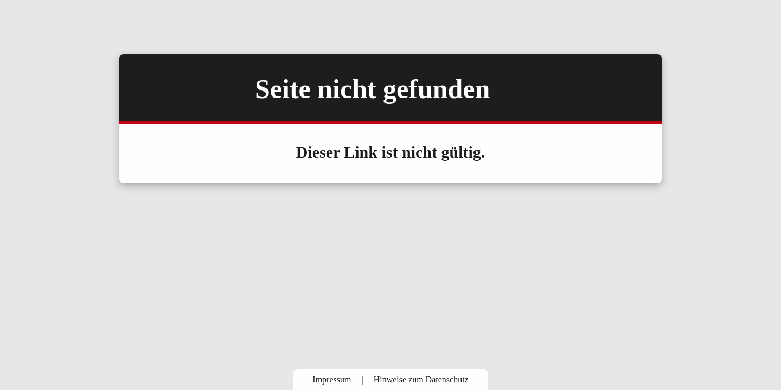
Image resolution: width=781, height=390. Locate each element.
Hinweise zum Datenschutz (421, 379)
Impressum (331, 379)
